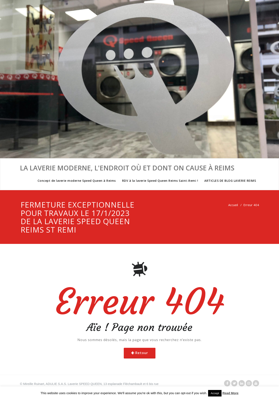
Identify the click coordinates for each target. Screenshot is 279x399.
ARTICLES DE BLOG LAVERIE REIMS (230, 181)
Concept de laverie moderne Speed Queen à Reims (77, 181)
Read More (230, 393)
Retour (141, 353)
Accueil (233, 205)
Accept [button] (215, 393)
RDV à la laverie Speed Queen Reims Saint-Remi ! (160, 181)
